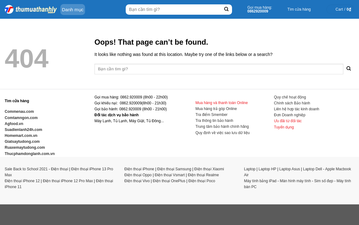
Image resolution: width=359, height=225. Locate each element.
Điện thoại (59, 169)
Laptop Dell (312, 169)
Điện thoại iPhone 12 (22, 181)
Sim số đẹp (323, 181)
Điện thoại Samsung (174, 169)
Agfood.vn (14, 124)
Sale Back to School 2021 (26, 169)
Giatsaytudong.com (22, 141)
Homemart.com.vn (21, 135)
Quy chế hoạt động (290, 97)
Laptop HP (267, 169)
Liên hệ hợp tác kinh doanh (296, 109)
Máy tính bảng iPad (260, 181)
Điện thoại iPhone (139, 169)
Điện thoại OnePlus (169, 181)
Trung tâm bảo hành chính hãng (222, 126)
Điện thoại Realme (203, 175)
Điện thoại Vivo (137, 181)
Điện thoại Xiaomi (209, 169)
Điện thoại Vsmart (170, 175)
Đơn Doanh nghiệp (290, 115)
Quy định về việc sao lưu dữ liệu (222, 133)
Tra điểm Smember (211, 114)
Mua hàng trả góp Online (216, 109)
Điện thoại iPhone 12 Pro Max (68, 181)
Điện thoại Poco (201, 181)
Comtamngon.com (21, 118)
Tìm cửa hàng (299, 9)
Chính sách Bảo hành (292, 103)
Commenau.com (19, 111)
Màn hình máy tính (295, 181)
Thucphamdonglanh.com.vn (30, 154)
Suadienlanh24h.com (23, 130)
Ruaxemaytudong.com (25, 147)
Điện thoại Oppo (138, 175)
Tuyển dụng (284, 127)
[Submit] (226, 9)
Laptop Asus (289, 169)
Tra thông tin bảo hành (214, 120)
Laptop (249, 169)
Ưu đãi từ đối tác (288, 121)
